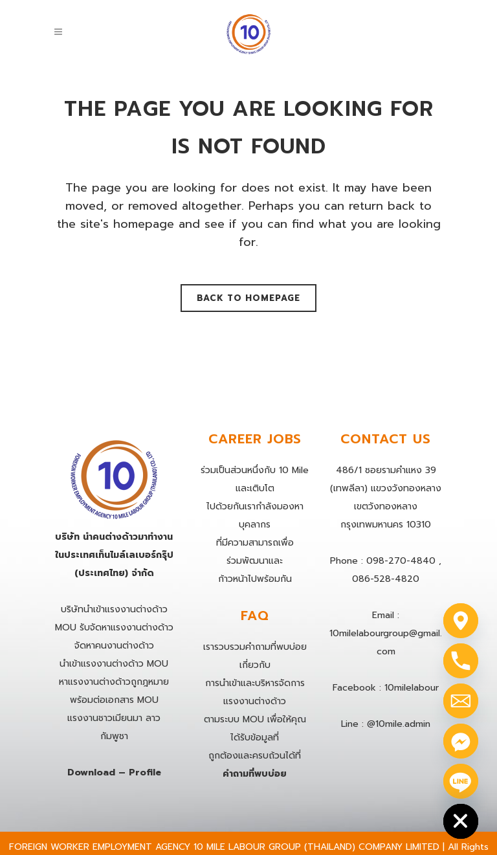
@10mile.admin (398, 724)
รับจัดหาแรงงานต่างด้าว (126, 627)
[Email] (460, 700)
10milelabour (411, 687)
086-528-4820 (385, 579)
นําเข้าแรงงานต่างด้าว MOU (114, 664)
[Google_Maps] (460, 620)
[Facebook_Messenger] (460, 741)
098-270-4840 (401, 561)
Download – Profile (114, 772)
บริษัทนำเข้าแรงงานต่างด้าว (114, 609)
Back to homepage (248, 298)
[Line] (460, 781)
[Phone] (460, 660)
